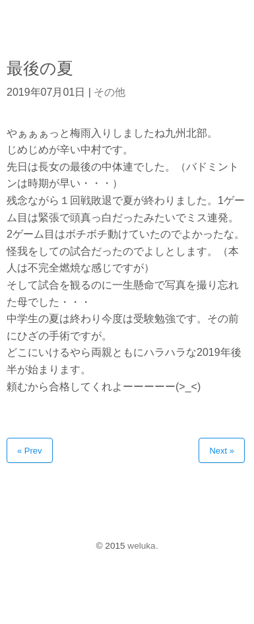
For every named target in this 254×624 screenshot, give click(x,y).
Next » (221, 451)
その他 (109, 92)
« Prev (29, 451)
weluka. (142, 546)
